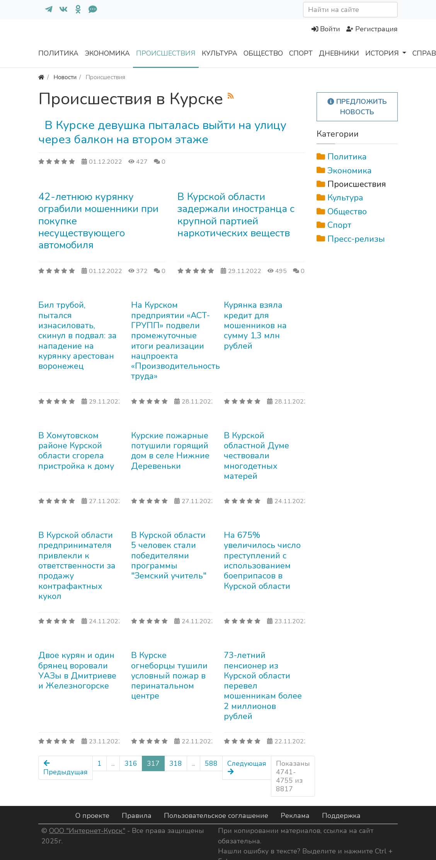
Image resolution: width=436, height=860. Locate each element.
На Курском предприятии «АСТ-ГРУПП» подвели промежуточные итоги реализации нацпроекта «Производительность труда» (175, 340)
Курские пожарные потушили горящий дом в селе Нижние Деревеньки (170, 451)
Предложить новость (357, 106)
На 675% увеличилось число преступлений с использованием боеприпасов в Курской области (262, 560)
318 (175, 763)
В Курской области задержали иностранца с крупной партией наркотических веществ (236, 215)
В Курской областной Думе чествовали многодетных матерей (256, 456)
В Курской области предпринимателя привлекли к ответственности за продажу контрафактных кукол (77, 565)
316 (130, 763)
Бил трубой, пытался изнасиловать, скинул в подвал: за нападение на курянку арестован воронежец (77, 335)
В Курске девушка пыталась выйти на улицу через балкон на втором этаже (162, 132)
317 (153, 763)
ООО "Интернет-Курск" (87, 830)
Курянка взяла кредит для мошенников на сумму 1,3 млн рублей (255, 325)
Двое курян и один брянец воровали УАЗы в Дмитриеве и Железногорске (77, 671)
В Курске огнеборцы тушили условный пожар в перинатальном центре (169, 676)
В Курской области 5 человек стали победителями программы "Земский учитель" (168, 555)
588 (211, 763)
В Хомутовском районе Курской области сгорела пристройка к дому (76, 451)
